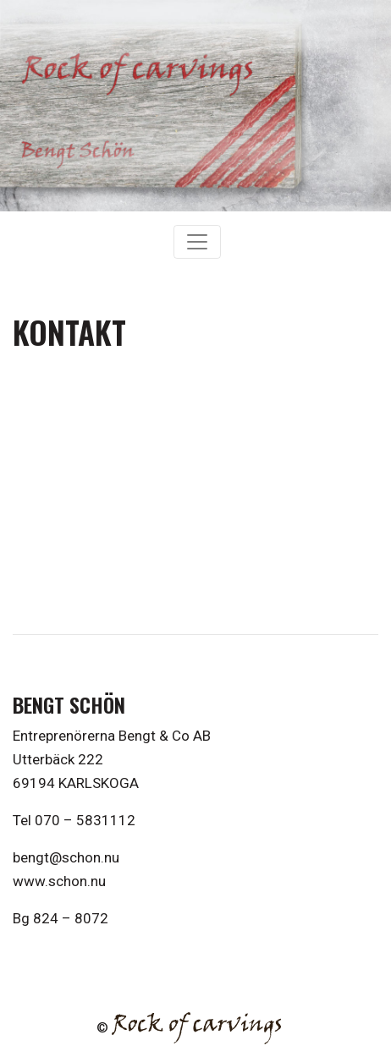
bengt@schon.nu (66, 857)
